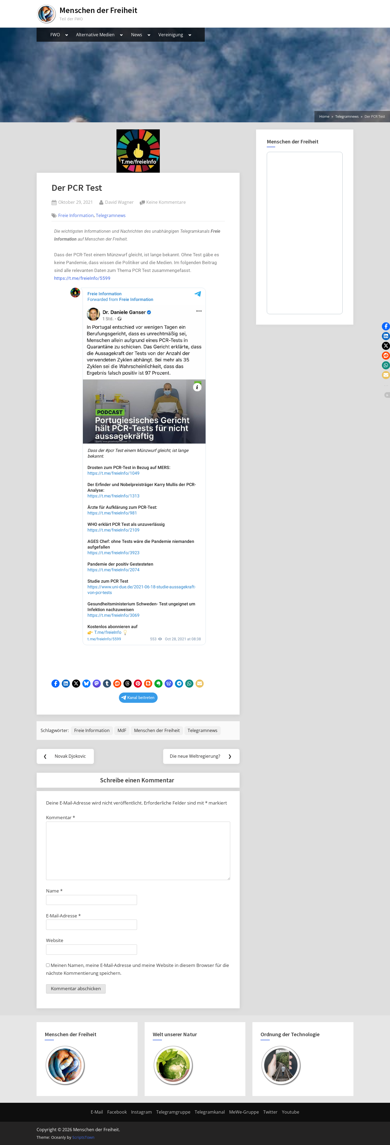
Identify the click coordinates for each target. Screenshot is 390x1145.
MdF (122, 730)
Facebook (117, 1112)
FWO (55, 35)
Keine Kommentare (166, 202)
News (136, 35)
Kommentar (60, 817)
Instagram (141, 1112)
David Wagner (119, 202)
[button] (55, 684)
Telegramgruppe (173, 1112)
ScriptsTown (83, 1137)
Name (54, 891)
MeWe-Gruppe (244, 1112)
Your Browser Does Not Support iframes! (138, 477)
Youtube (290, 1112)
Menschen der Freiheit (98, 10)
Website (54, 940)
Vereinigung (170, 35)
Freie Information (76, 215)
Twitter (270, 1112)
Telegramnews (111, 215)
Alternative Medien (95, 35)
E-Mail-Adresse (63, 916)
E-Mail (97, 1112)
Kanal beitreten (137, 697)
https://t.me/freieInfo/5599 (82, 278)
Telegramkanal (210, 1112)
